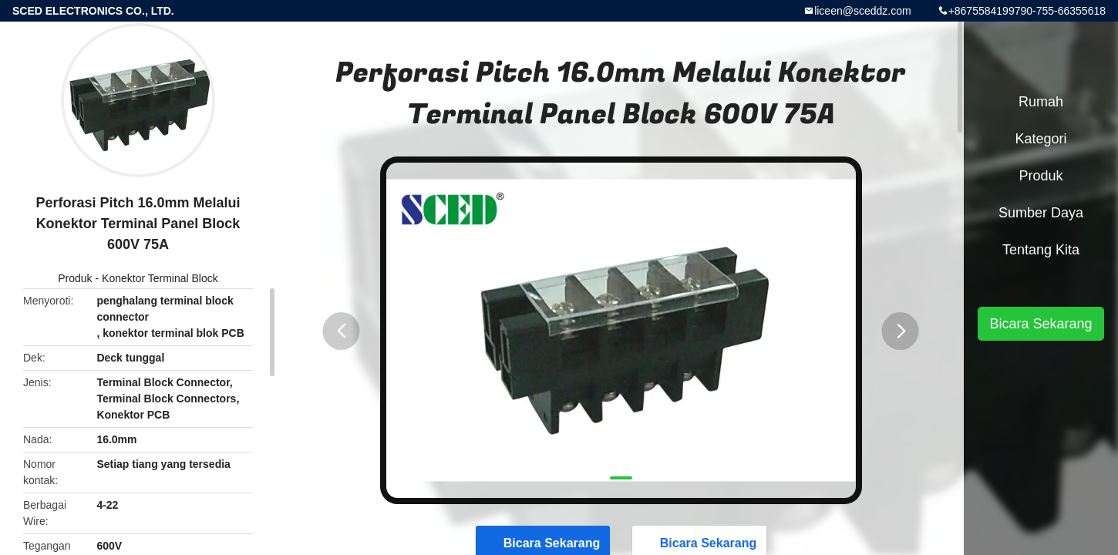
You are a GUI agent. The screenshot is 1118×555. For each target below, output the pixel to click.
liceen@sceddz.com (862, 11)
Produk (75, 278)
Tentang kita (1040, 249)
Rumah (1041, 101)
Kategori (1040, 138)
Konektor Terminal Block (160, 278)
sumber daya (1040, 212)
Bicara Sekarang (1040, 323)
